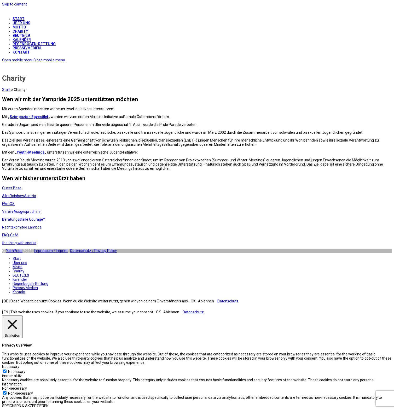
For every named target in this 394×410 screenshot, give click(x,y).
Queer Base (11, 188)
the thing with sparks (19, 243)
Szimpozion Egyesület (29, 117)
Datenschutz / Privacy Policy (93, 251)
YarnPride (14, 251)
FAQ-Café (10, 235)
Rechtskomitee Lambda (22, 227)
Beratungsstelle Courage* (23, 219)
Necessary (16, 372)
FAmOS (8, 204)
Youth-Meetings (31, 152)
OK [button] (193, 301)
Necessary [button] (10, 367)
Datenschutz (228, 301)
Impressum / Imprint (51, 251)
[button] (33, 60)
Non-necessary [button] (14, 388)
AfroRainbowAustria (19, 196)
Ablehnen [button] (206, 301)
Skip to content (14, 4)
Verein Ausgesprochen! (21, 211)
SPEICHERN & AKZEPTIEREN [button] (25, 406)
